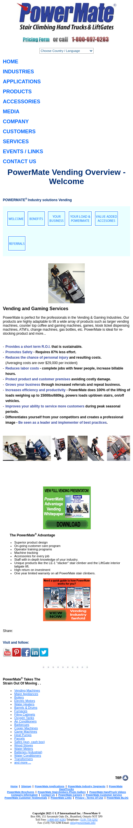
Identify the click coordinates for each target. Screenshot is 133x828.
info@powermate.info (82, 822)
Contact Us (48, 794)
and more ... (22, 762)
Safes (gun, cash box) (29, 742)
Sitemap (26, 786)
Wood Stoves (23, 745)
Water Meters (23, 748)
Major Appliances (26, 694)
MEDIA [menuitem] (11, 111)
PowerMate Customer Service (104, 794)
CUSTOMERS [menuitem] (19, 131)
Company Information (24, 794)
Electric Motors (24, 700)
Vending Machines (27, 690)
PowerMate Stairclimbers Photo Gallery (62, 792)
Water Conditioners (27, 755)
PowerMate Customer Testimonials (26, 797)
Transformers (23, 759)
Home (14, 786)
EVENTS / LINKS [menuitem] (23, 151)
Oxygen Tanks (24, 718)
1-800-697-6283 (56, 819)
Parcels (19, 738)
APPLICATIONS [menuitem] (22, 81)
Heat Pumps (23, 735)
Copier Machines (26, 728)
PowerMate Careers (70, 794)
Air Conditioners (25, 721)
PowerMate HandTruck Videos (107, 792)
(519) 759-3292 (89, 819)
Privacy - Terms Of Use (89, 797)
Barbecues (21, 724)
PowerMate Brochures (20, 792)
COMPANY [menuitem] (16, 121)
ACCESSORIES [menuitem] (21, 101)
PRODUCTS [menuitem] (17, 91)
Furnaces (20, 711)
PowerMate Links (61, 797)
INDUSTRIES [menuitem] (18, 71)
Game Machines (25, 731)
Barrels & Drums (25, 707)
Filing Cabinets (24, 714)
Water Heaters (24, 704)
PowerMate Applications (50, 786)
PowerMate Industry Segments (86, 786)
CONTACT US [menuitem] (19, 161)
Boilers (19, 697)
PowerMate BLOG (117, 797)
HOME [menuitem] (10, 61)
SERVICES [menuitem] (16, 141)
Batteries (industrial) (28, 752)
